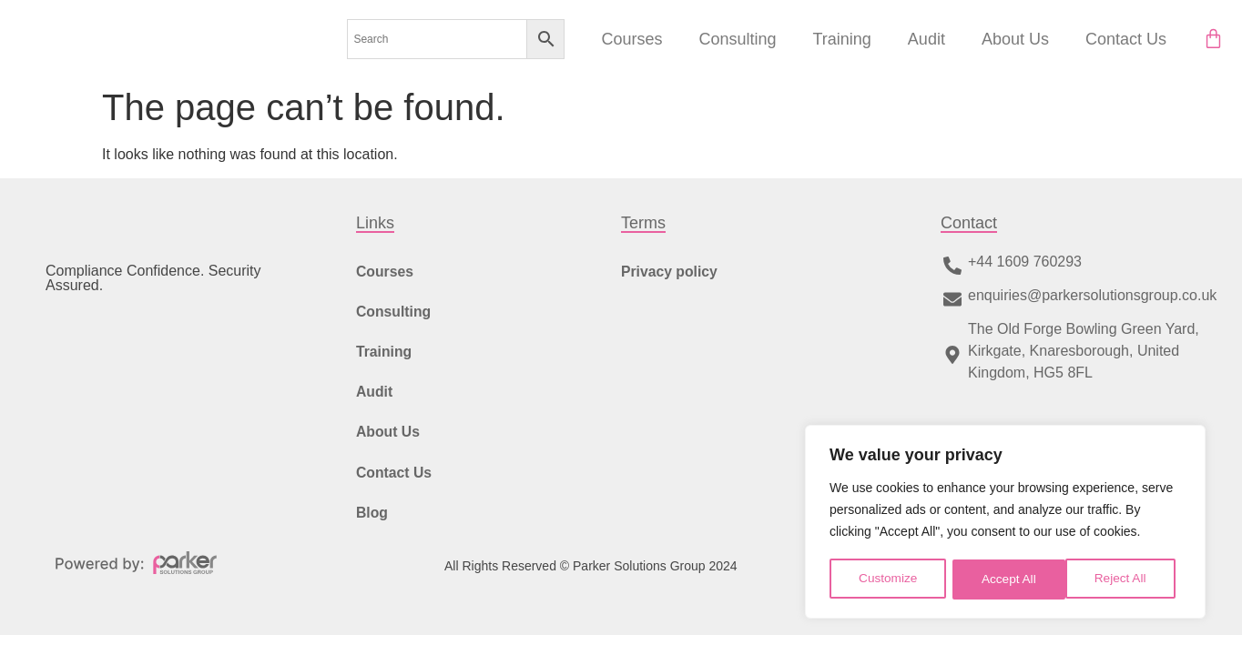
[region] (1005, 523)
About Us (1015, 39)
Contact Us (1125, 39)
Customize (888, 579)
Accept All (1125, 579)
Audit (926, 39)
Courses (631, 39)
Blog (372, 522)
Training (841, 39)
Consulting (737, 39)
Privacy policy (670, 271)
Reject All (1007, 579)
